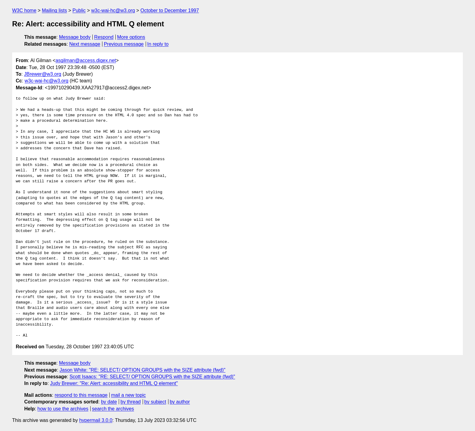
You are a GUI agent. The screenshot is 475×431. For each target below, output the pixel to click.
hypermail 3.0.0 (95, 420)
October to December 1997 (170, 10)
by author (180, 401)
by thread (131, 401)
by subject (155, 401)
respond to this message (81, 395)
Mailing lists (54, 10)
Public (79, 10)
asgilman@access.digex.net (85, 60)
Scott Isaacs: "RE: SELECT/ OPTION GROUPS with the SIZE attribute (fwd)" (152, 376)
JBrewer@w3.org (42, 74)
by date (109, 401)
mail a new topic (128, 395)
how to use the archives (63, 408)
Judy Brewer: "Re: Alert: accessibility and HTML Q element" (114, 383)
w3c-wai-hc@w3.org (113, 10)
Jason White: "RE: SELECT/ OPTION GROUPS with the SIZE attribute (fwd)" (143, 370)
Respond (104, 37)
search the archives (113, 408)
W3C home (24, 10)
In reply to (157, 44)
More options (131, 37)
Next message (84, 44)
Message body (75, 37)
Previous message (124, 44)
